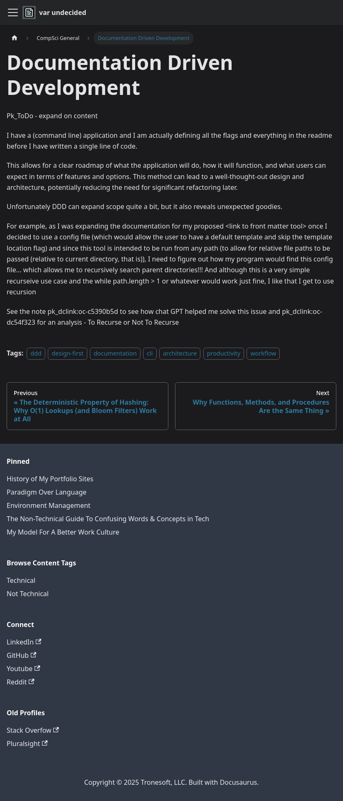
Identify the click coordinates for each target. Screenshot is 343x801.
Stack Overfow (33, 730)
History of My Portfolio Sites (50, 478)
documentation (115, 353)
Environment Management (49, 505)
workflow (263, 353)
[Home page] (14, 38)
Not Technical (28, 593)
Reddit (21, 682)
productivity (223, 353)
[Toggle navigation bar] (13, 12)
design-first (68, 353)
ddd (36, 353)
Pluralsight (27, 743)
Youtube (23, 668)
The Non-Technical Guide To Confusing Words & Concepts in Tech (108, 518)
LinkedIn (24, 642)
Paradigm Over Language (46, 492)
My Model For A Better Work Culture (63, 532)
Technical (21, 580)
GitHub (21, 655)
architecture (180, 353)
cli (150, 353)
